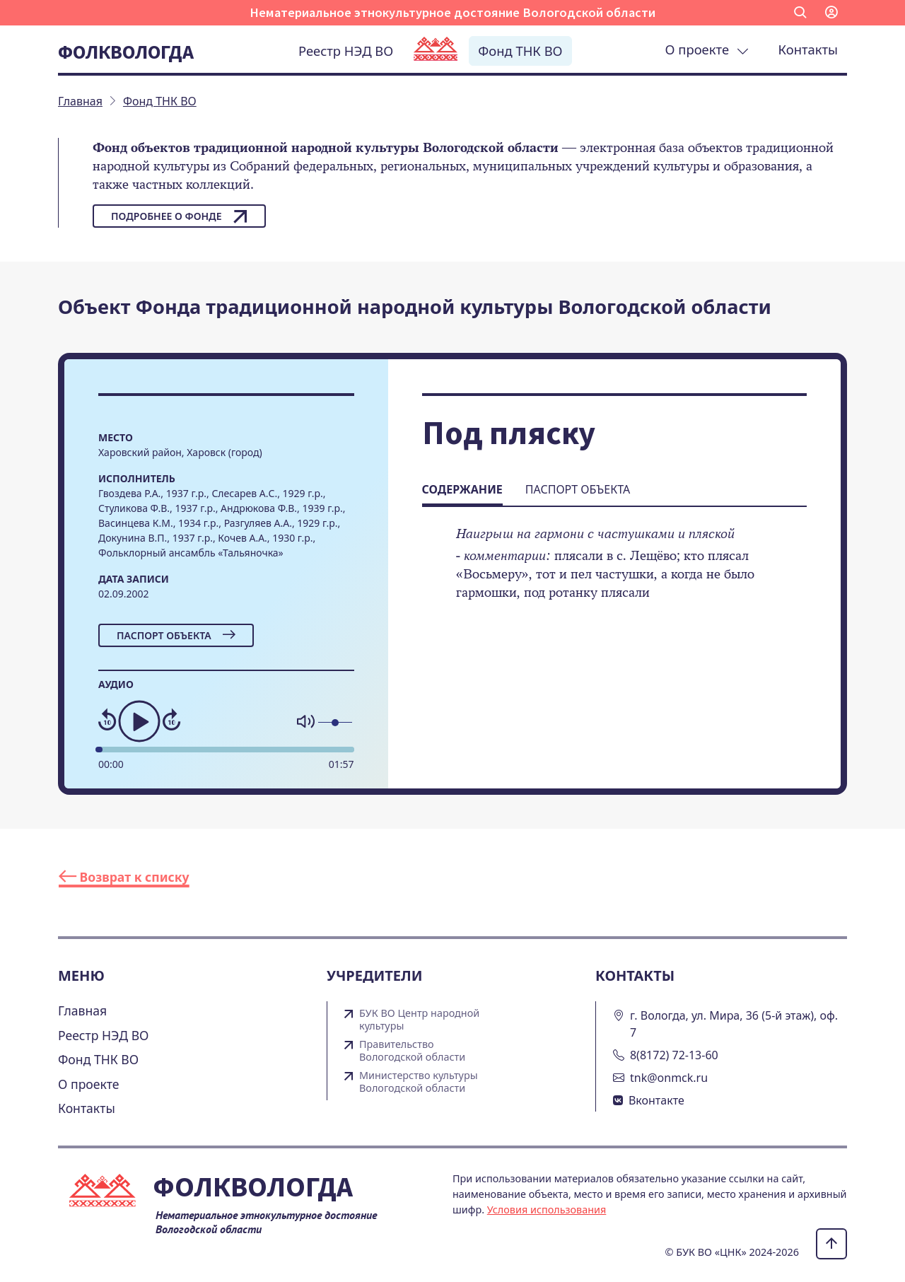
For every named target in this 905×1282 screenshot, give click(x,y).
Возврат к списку (124, 876)
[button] (800, 12)
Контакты (808, 49)
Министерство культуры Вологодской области (418, 1082)
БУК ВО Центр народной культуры (419, 1019)
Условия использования (547, 1209)
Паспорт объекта (176, 635)
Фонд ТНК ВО (520, 50)
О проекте (707, 49)
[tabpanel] (614, 573)
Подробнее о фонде (179, 216)
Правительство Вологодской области (412, 1051)
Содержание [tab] (462, 489)
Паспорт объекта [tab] (577, 489)
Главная (82, 1010)
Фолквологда (126, 51)
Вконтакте (656, 1100)
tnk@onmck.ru (669, 1077)
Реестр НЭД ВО (345, 50)
